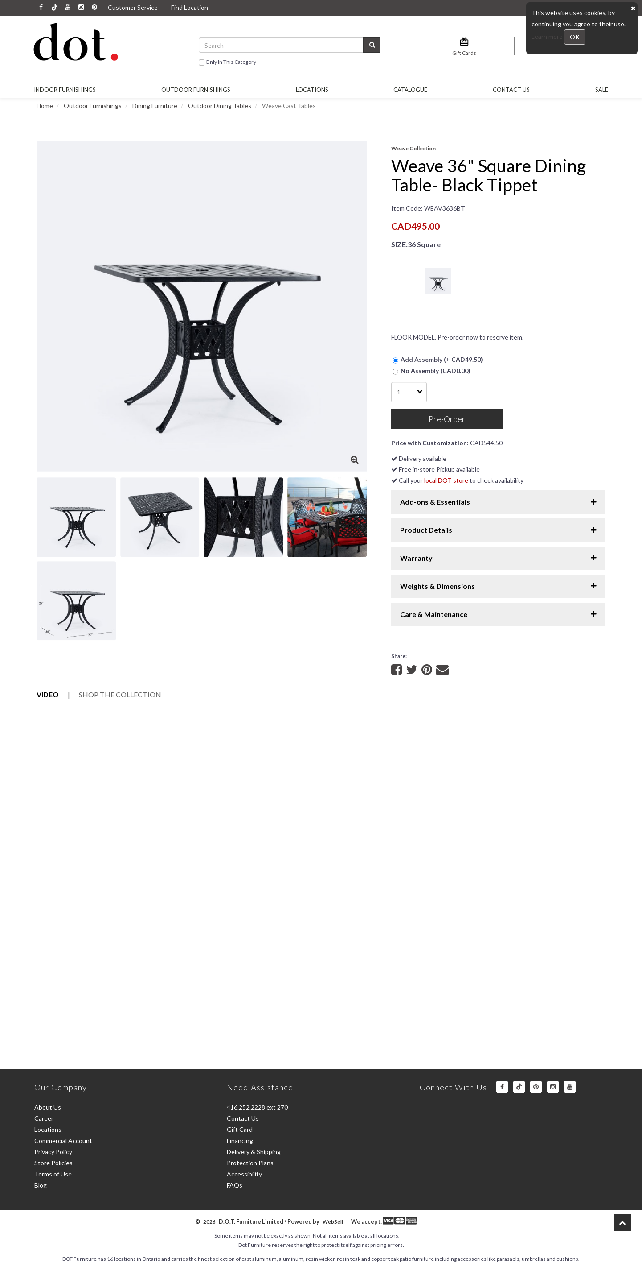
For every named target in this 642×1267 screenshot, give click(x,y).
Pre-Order (447, 419)
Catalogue (410, 89)
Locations (312, 89)
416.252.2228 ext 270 (257, 1107)
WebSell (333, 1222)
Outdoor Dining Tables (219, 105)
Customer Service (133, 7)
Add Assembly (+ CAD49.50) (438, 360)
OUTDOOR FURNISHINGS (195, 89)
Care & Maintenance (498, 614)
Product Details (498, 530)
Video (48, 694)
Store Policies (53, 1163)
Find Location (189, 7)
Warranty (498, 558)
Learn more (548, 36)
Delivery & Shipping (254, 1151)
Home (45, 105)
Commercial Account (63, 1140)
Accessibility (244, 1174)
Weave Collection (413, 148)
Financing (240, 1140)
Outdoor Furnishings (93, 105)
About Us (47, 1107)
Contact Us (511, 89)
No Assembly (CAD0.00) (431, 371)
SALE (601, 89)
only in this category (227, 62)
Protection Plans (250, 1163)
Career (43, 1118)
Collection (120, 694)
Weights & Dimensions (498, 586)
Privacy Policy (53, 1151)
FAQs (234, 1185)
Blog (40, 1185)
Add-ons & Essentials (498, 501)
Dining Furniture (154, 105)
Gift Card (240, 1129)
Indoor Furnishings (65, 89)
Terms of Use (53, 1174)
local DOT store (446, 480)
